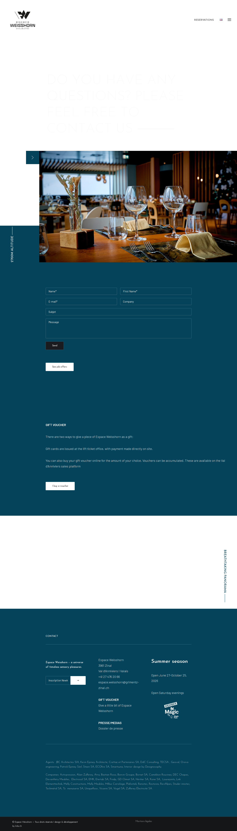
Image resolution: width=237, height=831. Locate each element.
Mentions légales (144, 821)
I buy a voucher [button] (60, 486)
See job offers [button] (59, 367)
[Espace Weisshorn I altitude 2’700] (22, 19)
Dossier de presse (110, 728)
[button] (32, 157)
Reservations (204, 20)
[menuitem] (205, 20)
